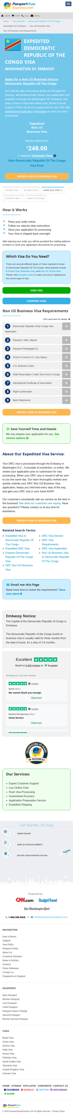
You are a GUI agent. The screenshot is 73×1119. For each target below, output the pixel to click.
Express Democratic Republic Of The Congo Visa (19, 557)
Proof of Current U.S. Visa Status (38, 357)
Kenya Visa (8, 1053)
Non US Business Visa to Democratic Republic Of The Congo (55, 557)
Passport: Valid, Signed (38, 340)
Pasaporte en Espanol (13, 976)
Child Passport (10, 1007)
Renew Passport (11, 999)
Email (35, 15)
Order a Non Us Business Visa (37, 176)
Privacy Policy (58, 1111)
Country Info (13, 198)
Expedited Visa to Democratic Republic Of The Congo (19, 540)
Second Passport (11, 1015)
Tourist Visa (11, 190)
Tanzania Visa (9, 1065)
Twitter (42, 1089)
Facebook (11, 1089)
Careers (6, 964)
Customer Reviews (12, 956)
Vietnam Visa (9, 1073)
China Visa (8, 1041)
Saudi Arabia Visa (11, 1061)
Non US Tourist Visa (50, 271)
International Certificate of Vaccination (38, 383)
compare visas (26, 275)
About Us (7, 952)
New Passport (9, 995)
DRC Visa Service (52, 535)
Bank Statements (38, 400)
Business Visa (31, 190)
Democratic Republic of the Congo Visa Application (38, 327)
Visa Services (19, 21)
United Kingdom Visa (13, 1069)
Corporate (45, 1085)
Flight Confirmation (38, 391)
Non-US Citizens (36, 198)
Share (9, 1093)
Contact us (8, 972)
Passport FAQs (10, 948)
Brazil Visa (7, 1037)
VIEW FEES (36, 290)
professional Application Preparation (26, 111)
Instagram (58, 1089)
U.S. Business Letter (38, 366)
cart (16, 15)
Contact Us (60, 1085)
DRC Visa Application (54, 548)
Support (6, 940)
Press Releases (10, 968)
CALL (25, 15)
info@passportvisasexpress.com (49, 917)
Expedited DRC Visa (17, 548)
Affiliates (29, 1085)
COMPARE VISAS (36, 301)
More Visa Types (52, 190)
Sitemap (16, 1085)
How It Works (9, 936)
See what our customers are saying (40, 503)
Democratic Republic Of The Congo (44, 21)
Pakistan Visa (9, 1057)
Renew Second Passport (15, 1019)
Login (5, 15)
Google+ (28, 1089)
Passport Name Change (14, 1011)
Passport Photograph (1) (38, 348)
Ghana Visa (8, 1045)
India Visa (7, 1049)
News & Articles (10, 960)
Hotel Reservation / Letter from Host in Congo (38, 374)
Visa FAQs (7, 944)
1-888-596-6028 (16, 917)
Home (6, 21)
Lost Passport (9, 1003)
